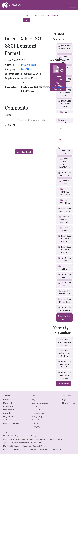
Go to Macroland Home (46, 15)
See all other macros (64, 317)
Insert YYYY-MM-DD (64, 201)
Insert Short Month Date (64, 300)
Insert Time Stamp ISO (64, 275)
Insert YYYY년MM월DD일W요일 (64, 48)
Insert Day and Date (64, 267)
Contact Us (36, 409)
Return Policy (37, 420)
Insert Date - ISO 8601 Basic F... (64, 239)
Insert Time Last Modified (64, 309)
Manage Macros (68, 403)
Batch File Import (9, 413)
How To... (35, 423)
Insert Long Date (64, 284)
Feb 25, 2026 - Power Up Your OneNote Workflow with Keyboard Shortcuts (32, 449)
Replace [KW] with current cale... (64, 219)
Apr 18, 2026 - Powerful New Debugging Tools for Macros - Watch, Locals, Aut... (34, 439)
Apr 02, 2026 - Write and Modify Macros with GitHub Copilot (26, 442)
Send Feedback (24, 151)
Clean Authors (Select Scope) (64, 342)
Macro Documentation (40, 403)
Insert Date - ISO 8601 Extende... (64, 375)
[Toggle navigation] (72, 5)
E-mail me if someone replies (32, 120)
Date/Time (26, 69)
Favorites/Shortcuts (11, 423)
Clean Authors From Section (64, 353)
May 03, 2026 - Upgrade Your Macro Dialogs (20, 436)
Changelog (36, 426)
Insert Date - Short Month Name (64, 104)
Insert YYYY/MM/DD (64, 229)
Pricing (34, 406)
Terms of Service (38, 413)
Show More (63, 383)
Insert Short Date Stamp (64, 209)
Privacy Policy (37, 416)
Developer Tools (9, 406)
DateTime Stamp (64, 182)
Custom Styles (9, 420)
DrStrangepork (28, 64)
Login (64, 399)
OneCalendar (8, 409)
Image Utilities (8, 416)
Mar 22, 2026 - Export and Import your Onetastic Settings (25, 446)
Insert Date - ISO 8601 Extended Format (58, 78)
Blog (33, 399)
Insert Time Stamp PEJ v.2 (64, 174)
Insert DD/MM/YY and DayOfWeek (64, 162)
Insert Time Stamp (64, 259)
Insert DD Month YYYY (64, 292)
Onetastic (11, 5)
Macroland (7, 403)
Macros (6, 399)
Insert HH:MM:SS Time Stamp (64, 192)
